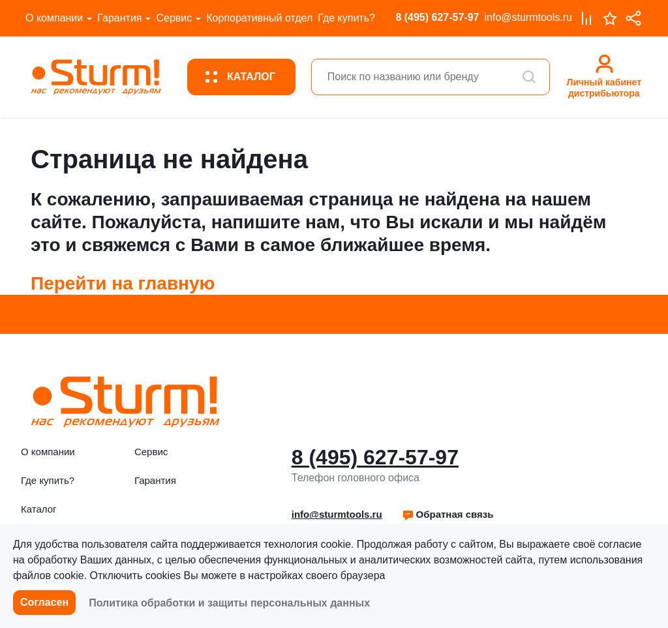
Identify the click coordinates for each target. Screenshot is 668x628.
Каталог (39, 509)
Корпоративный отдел (259, 17)
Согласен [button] (44, 602)
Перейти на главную (123, 283)
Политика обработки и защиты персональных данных (229, 602)
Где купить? (346, 17)
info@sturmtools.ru (528, 17)
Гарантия (119, 17)
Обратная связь (448, 514)
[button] (448, 514)
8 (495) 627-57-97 (437, 17)
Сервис (174, 17)
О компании (54, 17)
